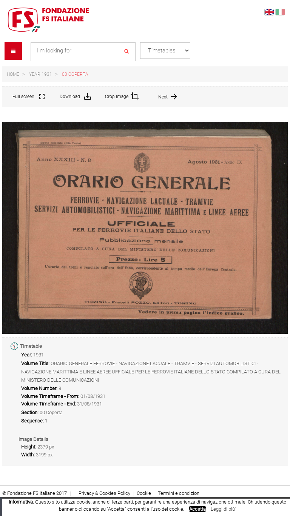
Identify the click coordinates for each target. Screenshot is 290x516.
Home (13, 74)
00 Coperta (75, 74)
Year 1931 (40, 74)
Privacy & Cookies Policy (104, 493)
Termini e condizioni (179, 493)
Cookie (144, 493)
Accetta (197, 509)
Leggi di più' (223, 509)
